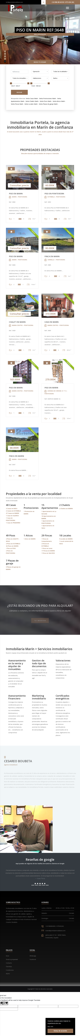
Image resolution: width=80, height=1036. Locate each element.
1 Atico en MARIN (29, 539)
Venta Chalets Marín (32, 101)
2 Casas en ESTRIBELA (13, 511)
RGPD (8, 974)
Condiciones (10, 970)
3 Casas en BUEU (11, 508)
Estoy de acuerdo (60, 1031)
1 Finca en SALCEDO (48, 553)
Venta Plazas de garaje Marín (48, 104)
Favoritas (9, 966)
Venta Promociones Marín (47, 98)
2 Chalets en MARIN (66, 508)
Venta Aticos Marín (59, 101)
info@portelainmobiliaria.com (14, 2)
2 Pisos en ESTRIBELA (13, 544)
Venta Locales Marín (31, 104)
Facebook (33, 959)
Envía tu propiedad (12, 959)
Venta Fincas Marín (17, 104)
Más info (50, 1026)
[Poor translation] (5, 1003)
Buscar (19, 92)
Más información (40, 35)
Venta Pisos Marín (45, 101)
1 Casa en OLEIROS (12, 516)
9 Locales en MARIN (65, 539)
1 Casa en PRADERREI (13, 523)
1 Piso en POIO (11, 548)
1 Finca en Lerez (46, 548)
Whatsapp (33, 956)
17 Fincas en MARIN (48, 551)
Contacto (9, 963)
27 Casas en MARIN (12, 513)
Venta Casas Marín (32, 98)
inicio (7, 956)
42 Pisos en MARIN (12, 546)
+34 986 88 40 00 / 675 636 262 (63, 2)
